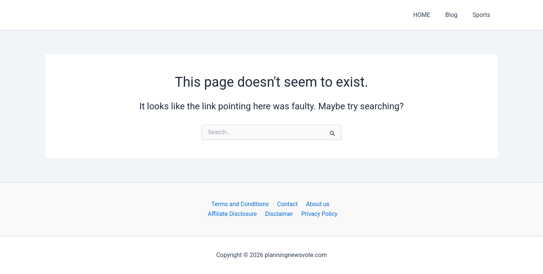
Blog (456, 14)
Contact (287, 204)
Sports (483, 14)
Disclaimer (279, 213)
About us (316, 204)
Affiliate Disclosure (234, 213)
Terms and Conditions (241, 204)
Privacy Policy (318, 213)
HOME (429, 14)
